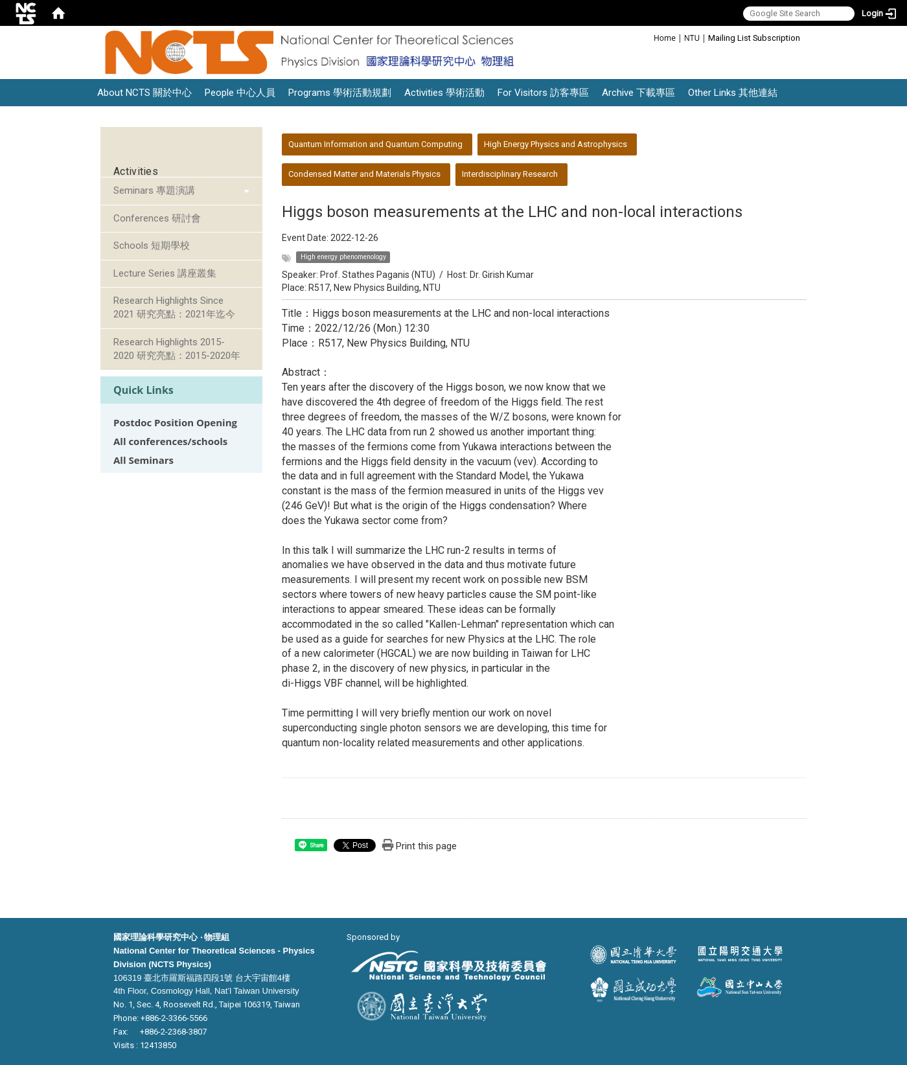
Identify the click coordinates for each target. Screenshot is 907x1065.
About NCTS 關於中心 (144, 92)
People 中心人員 (240, 92)
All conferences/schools (170, 441)
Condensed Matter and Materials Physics (364, 174)
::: (647, 37)
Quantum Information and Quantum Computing (375, 144)
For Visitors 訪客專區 (543, 92)
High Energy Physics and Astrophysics (555, 144)
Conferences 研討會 (157, 218)
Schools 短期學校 (151, 245)
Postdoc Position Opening (175, 423)
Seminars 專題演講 (154, 190)
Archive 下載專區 (638, 92)
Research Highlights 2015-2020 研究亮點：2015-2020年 (176, 348)
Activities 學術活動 (444, 92)
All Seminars (143, 460)
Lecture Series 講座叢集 (164, 273)
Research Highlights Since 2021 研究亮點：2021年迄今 (174, 307)
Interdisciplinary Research (510, 174)
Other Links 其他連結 (732, 92)
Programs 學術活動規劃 (339, 92)
